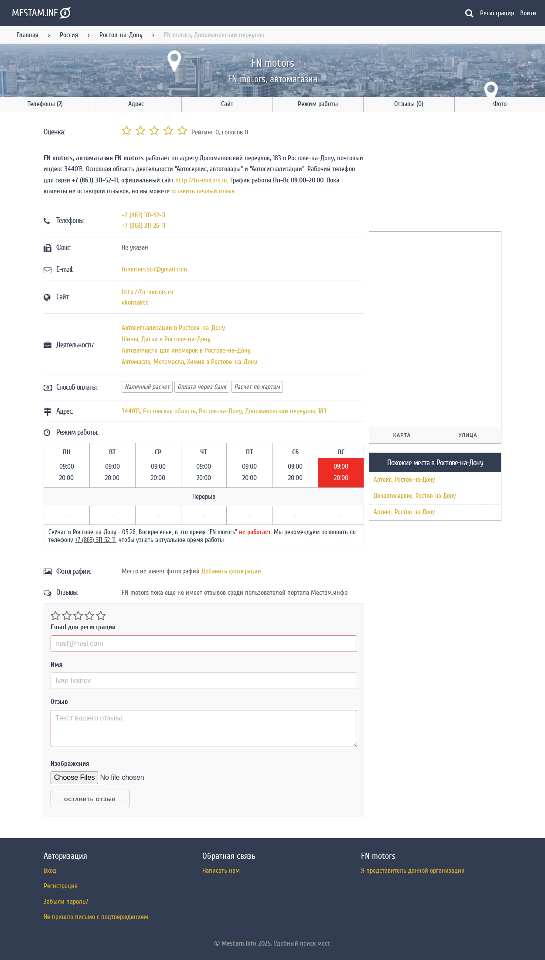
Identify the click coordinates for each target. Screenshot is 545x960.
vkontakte (135, 302)
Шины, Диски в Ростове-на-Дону (166, 339)
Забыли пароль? (66, 901)
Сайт (227, 104)
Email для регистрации (83, 627)
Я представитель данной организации (413, 870)
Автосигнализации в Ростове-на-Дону (173, 328)
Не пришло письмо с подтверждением (96, 917)
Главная (27, 35)
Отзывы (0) (408, 104)
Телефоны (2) (45, 104)
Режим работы (318, 104)
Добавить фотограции (231, 571)
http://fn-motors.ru (201, 180)
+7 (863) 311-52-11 (143, 215)
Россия (69, 35)
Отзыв (59, 702)
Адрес (136, 104)
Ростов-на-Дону (121, 35)
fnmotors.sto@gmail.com (154, 269)
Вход (50, 870)
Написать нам (221, 870)
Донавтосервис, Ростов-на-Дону (415, 496)
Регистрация (497, 13)
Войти (528, 13)
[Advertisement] (434, 173)
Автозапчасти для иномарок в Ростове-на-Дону (186, 350)
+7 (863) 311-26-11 (143, 226)
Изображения (70, 764)
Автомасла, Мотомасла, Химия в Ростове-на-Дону (189, 362)
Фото (500, 104)
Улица (468, 435)
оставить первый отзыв (203, 191)
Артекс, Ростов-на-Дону (404, 479)
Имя (57, 665)
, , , (224, 411)
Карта (402, 435)
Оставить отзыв (90, 799)
